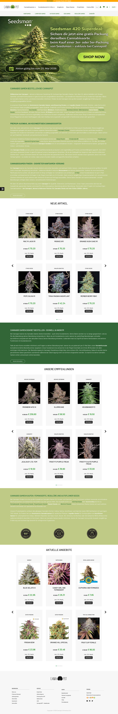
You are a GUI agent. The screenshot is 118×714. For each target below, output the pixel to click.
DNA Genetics (83, 117)
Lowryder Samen (40, 13)
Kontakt (63, 697)
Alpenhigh (88, 692)
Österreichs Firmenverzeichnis (93, 695)
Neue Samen (70, 7)
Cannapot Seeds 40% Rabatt (63, 1)
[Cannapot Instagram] (87, 700)
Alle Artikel (14, 698)
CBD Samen (67, 13)
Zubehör (92, 13)
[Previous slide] (12, 266)
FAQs (63, 699)
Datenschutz (39, 698)
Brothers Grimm (72, 117)
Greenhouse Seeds (26, 512)
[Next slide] (106, 266)
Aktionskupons (40, 694)
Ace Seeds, (33, 117)
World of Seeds (66, 512)
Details (29, 256)
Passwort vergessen (66, 695)
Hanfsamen (27, 13)
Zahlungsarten (15, 696)
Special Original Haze (32, 149)
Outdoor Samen (54, 13)
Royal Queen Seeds (40, 512)
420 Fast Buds (77, 509)
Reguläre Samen (80, 13)
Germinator (50, 1)
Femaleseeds (14, 512)
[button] (58, 319)
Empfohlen (80, 7)
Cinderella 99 (73, 146)
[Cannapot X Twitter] (92, 700)
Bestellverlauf (65, 693)
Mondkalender (65, 702)
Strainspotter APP (41, 696)
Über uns (14, 691)
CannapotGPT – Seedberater (43, 703)
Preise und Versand (16, 694)
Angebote (60, 7)
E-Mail (77, 180)
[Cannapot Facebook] (89, 700)
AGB (38, 700)
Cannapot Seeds (63, 138)
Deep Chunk (60, 146)
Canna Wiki (90, 7)
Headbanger (102, 146)
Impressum (14, 700)
